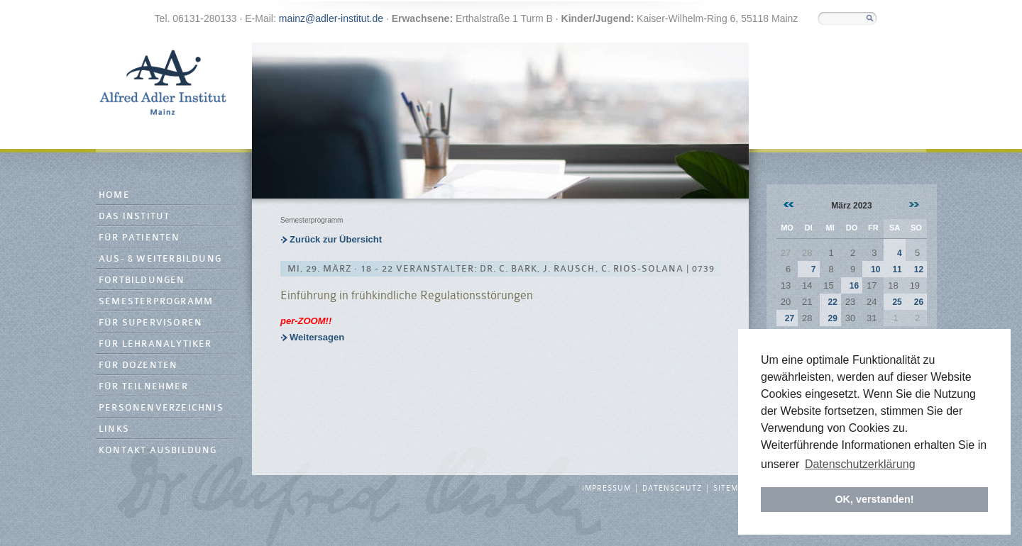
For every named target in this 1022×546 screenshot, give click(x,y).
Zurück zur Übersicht (336, 239)
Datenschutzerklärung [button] (860, 464)
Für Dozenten (138, 365)
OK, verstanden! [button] (874, 499)
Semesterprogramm (156, 301)
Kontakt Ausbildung (158, 450)
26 (918, 302)
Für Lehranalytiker (155, 344)
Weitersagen (317, 337)
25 (896, 302)
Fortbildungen (142, 280)
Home (114, 195)
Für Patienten (139, 238)
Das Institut (134, 216)
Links (114, 429)
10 (875, 269)
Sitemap (731, 488)
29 (832, 318)
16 (854, 286)
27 (789, 318)
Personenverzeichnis (161, 408)
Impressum (606, 488)
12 (918, 269)
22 (832, 302)
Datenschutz (672, 488)
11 (896, 269)
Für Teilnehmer (143, 386)
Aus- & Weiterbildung (160, 259)
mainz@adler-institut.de (331, 18)
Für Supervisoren (150, 323)
